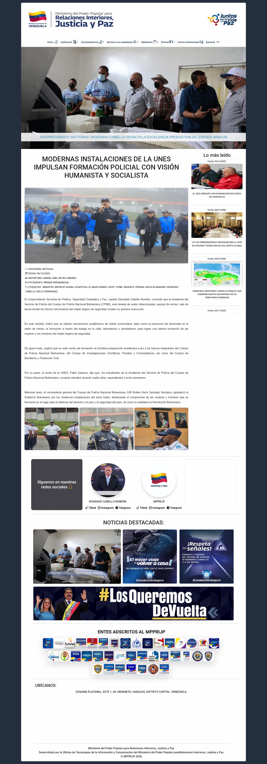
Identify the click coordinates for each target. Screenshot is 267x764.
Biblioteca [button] (148, 42)
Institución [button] (68, 42)
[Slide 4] (83, 582)
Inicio (52, 42)
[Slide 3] (77, 582)
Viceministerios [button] (91, 42)
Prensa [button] (167, 42)
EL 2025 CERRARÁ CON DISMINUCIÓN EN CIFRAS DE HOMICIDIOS (217, 195)
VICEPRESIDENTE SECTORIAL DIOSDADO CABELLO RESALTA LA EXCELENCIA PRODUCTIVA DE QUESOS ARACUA (78, 573)
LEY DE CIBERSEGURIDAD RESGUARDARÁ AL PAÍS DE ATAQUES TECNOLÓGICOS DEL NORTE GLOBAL (217, 244)
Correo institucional (190, 42)
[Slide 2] (71, 582)
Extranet (213, 42)
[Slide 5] (89, 582)
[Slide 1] (64, 582)
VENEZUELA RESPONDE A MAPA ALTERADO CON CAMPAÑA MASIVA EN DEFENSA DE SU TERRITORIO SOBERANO (217, 294)
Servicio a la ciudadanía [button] (122, 42)
